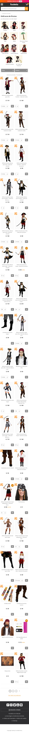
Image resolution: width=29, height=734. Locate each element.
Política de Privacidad (9, 718)
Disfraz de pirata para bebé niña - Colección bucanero (21, 570)
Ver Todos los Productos (19, 65)
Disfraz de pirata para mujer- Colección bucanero (21, 265)
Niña (5, 41)
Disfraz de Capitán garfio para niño (7, 96)
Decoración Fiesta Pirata (24, 42)
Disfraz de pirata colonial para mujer (7, 536)
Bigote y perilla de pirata (7, 637)
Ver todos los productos (14, 695)
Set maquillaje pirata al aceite (21, 637)
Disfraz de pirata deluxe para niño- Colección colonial (7, 164)
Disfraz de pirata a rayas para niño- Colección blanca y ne (7, 368)
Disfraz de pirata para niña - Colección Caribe (21, 130)
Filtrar (3, 70)
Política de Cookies (21, 718)
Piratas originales (14, 53)
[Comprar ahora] (12, 106)
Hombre (5, 30)
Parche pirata (21, 502)
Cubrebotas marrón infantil (7, 468)
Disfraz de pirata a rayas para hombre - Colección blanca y (7, 198)
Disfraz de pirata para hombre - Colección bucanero (21, 164)
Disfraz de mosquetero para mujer (7, 401)
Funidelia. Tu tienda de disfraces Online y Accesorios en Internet (14, 4)
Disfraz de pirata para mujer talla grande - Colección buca (7, 503)
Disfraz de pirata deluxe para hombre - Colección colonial (21, 198)
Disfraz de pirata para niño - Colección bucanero (21, 468)
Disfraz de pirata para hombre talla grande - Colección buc (7, 300)
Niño (24, 30)
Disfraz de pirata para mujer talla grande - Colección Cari (21, 537)
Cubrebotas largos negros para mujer (7, 570)
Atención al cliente (14, 710)
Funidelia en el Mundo (14, 713)
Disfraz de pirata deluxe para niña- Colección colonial (7, 232)
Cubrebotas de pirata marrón (21, 604)
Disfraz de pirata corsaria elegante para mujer (21, 671)
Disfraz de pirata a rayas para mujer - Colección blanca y (7, 435)
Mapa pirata (7, 671)
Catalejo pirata (7, 603)
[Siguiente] (19, 691)
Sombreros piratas (10, 64)
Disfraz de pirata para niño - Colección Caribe (7, 130)
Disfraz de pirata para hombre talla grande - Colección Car (22, 402)
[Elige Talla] (4, 106)
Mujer (14, 30)
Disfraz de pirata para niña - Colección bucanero (21, 231)
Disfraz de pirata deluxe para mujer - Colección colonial (7, 266)
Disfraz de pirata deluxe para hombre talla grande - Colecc (21, 300)
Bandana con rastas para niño (21, 367)
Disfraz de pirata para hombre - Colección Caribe (22, 96)
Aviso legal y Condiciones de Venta (15, 716)
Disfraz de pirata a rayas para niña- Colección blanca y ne (21, 334)
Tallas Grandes (5, 53)
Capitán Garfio (24, 53)
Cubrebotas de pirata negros (7, 333)
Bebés (14, 41)
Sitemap (15, 720)
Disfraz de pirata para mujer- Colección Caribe (21, 434)
